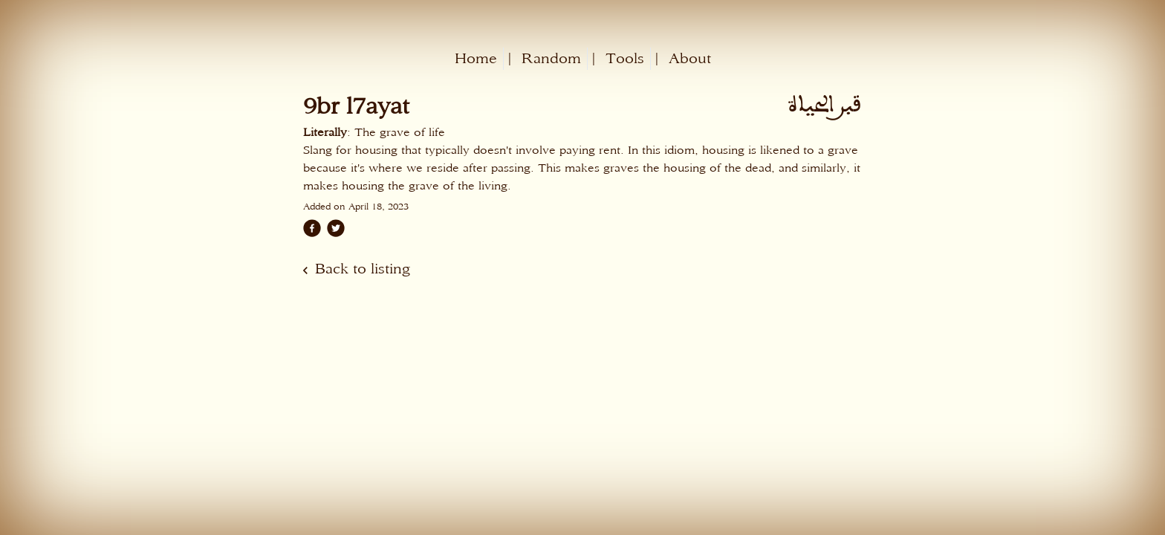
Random (551, 58)
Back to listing (362, 268)
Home (476, 58)
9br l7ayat (356, 105)
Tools (625, 58)
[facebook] (312, 228)
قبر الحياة (824, 105)
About (690, 58)
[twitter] (336, 228)
